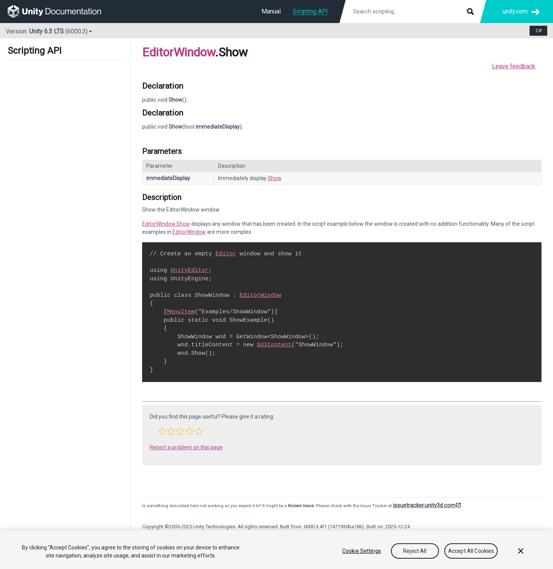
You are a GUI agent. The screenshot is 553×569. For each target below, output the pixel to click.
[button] (162, 431)
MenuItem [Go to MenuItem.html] (181, 312)
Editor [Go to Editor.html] (225, 254)
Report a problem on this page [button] (186, 447)
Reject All (414, 551)
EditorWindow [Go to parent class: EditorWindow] (178, 52)
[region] (276, 550)
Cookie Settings (361, 551)
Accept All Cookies (471, 551)
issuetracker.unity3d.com (424, 505)
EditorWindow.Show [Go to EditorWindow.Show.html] (166, 224)
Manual (271, 11)
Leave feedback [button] (513, 66)
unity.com (515, 11)
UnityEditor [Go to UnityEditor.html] (190, 270)
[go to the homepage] (60, 11)
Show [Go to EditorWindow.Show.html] (274, 178)
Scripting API (310, 11)
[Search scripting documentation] (413, 11)
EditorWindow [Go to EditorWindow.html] (189, 232)
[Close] (520, 551)
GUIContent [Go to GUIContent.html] (274, 345)
